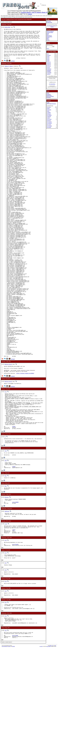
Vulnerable (49, 116)
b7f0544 (13, 67)
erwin (6, 607)
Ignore (48, 111)
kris (6, 669)
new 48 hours (49, 123)
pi (5, 514)
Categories (48, 94)
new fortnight (49, 125)
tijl (6, 462)
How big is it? (49, 35)
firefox (48, 56)
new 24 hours (49, 121)
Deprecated (49, 109)
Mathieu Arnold (8, 432)
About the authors (50, 32)
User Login (49, 21)
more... (48, 48)
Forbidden (49, 112)
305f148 (13, 456)
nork (6, 625)
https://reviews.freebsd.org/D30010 (25, 443)
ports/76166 (15, 727)
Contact (48, 39)
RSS (55, 738)
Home (48, 93)
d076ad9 (13, 427)
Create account (49, 22)
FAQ (47, 34)
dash (48, 53)
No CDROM (49, 115)
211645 (13, 504)
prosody (48, 67)
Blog (47, 38)
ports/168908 (15, 584)
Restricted (49, 113)
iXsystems (54, 25)
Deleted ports (49, 95)
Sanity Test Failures (50, 96)
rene (6, 529)
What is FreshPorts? (50, 31)
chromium (49, 55)
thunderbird (49, 68)
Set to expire (49, 119)
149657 (13, 614)
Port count (49, 107)
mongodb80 (49, 72)
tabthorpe (7, 593)
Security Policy (49, 36)
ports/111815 (15, 630)
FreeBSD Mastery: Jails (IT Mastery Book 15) (34, 12)
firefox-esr (49, 61)
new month (49, 127)
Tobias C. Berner (9, 72)
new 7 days (49, 124)
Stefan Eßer (7, 27)
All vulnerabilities (52, 84)
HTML (51, 738)
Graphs (48, 102)
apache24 (48, 74)
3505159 (13, 446)
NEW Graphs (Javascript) (51, 103)
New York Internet (49, 25)
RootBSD (52, 26)
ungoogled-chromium (49, 71)
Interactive (49, 120)
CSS (52, 738)
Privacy (48, 37)
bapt (6, 556)
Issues (48, 33)
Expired (48, 117)
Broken (48, 108)
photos (30, 14)
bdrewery (7, 578)
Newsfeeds (49, 97)
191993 (13, 547)
